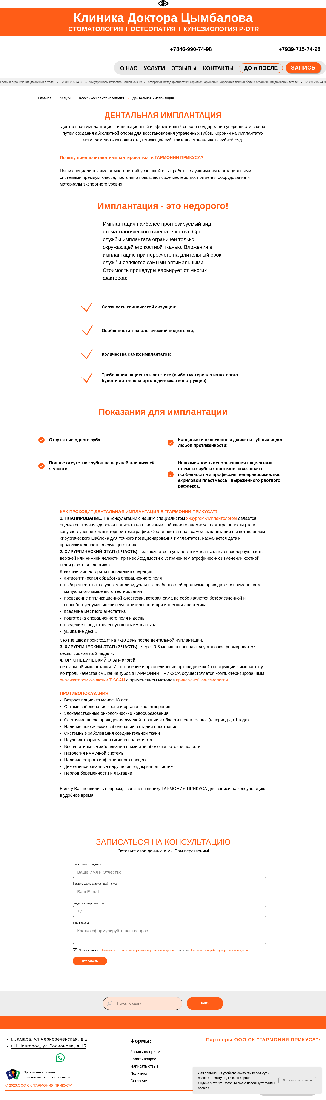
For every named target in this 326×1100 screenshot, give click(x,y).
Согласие (138, 1081)
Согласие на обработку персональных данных (220, 950)
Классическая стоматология (101, 98)
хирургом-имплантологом (211, 518)
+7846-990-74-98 (191, 49)
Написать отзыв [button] (144, 1066)
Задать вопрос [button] (143, 1059)
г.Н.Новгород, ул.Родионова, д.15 (48, 1046)
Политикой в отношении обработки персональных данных (138, 950)
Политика (138, 1073)
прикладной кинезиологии (202, 680)
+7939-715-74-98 (299, 49)
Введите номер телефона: (89, 903)
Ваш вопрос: (81, 922)
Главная (44, 98)
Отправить (90, 961)
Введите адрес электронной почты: (95, 883)
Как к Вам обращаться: (87, 864)
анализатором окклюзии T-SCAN (92, 680)
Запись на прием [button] (145, 1052)
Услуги (65, 98)
